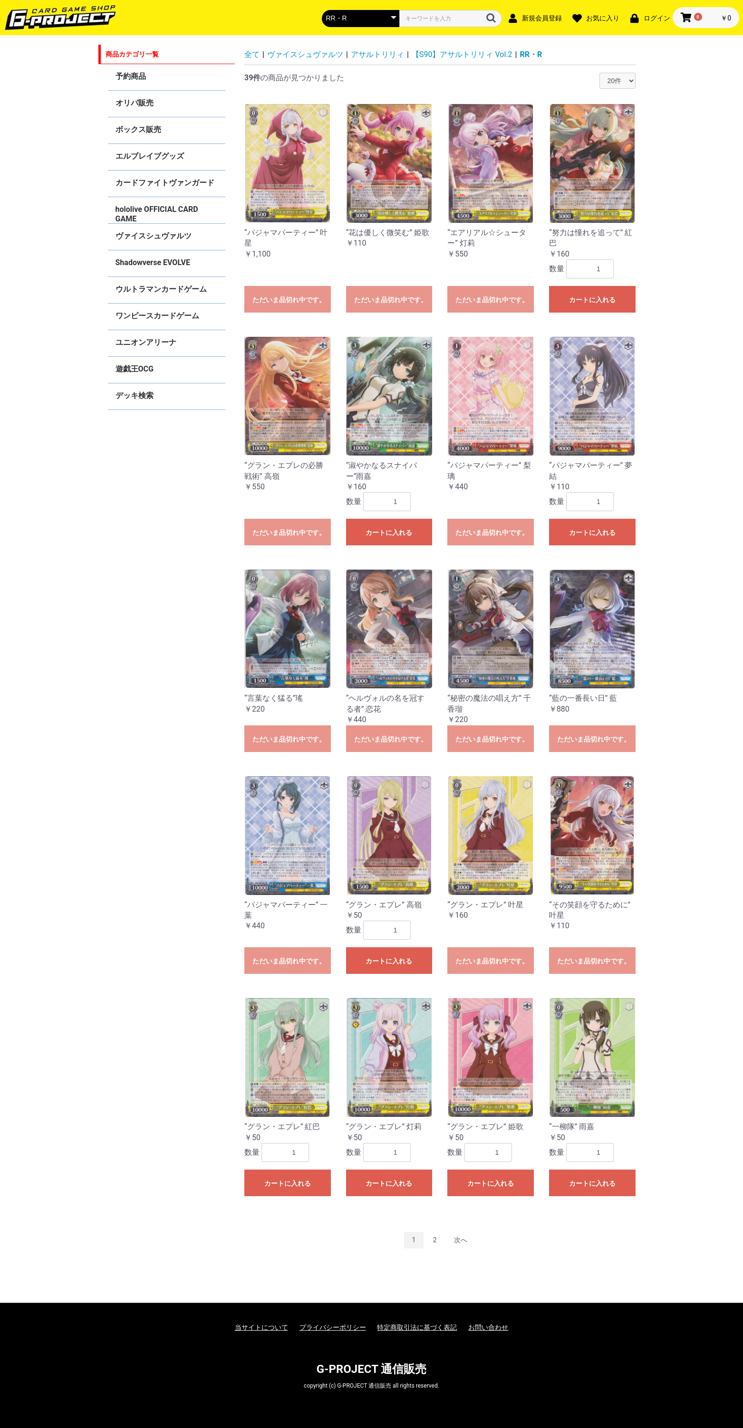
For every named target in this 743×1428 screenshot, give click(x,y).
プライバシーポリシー (332, 1327)
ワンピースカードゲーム (157, 315)
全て (252, 54)
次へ (460, 1240)
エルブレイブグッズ (150, 156)
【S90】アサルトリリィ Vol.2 (462, 54)
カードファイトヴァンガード (165, 182)
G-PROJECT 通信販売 (372, 1369)
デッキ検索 (135, 395)
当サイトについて (261, 1327)
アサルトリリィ (377, 54)
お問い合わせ (488, 1327)
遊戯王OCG (135, 368)
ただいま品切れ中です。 (289, 300)
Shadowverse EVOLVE (153, 262)
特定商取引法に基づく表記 (417, 1327)
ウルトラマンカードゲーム (161, 289)
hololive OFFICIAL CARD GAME (157, 214)
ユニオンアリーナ (146, 342)
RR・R (531, 54)
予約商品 (131, 76)
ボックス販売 (138, 129)
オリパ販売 (135, 102)
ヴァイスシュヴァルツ (154, 235)
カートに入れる (592, 300)
